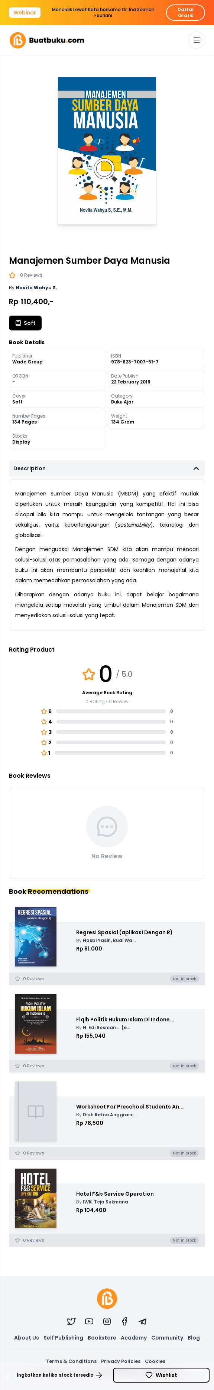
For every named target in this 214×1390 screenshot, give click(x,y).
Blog (194, 1337)
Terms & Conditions (71, 1361)
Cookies (155, 1361)
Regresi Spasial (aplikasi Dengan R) (124, 932)
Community (167, 1337)
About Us (26, 1337)
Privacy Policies (120, 1361)
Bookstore (102, 1337)
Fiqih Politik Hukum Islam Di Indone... (125, 1019)
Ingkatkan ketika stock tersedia (60, 1375)
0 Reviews (31, 275)
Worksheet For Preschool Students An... (130, 1106)
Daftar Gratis (186, 12)
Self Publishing (63, 1337)
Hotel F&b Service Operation (115, 1194)
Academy (134, 1337)
